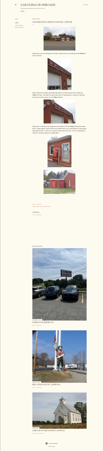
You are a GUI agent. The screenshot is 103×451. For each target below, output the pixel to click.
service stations (19, 27)
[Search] (85, 5)
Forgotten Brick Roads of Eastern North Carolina (48, 11)
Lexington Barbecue (43, 322)
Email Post (38, 204)
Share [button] (16, 19)
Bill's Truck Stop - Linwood (46, 384)
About (27, 11)
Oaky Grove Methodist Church (48, 430)
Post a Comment (37, 214)
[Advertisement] (59, 230)
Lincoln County (19, 25)
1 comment (38, 325)
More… (68, 11)
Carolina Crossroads (38, 5)
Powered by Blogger (52, 443)
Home (22, 11)
